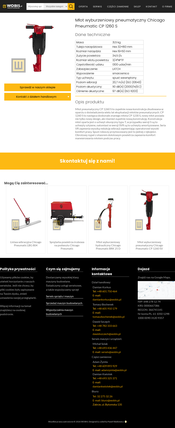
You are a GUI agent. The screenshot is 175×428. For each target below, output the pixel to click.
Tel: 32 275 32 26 (102, 396)
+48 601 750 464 (107, 291)
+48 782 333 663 (107, 325)
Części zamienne (118, 6)
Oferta (83, 6)
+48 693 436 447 (107, 347)
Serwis (97, 6)
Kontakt (151, 6)
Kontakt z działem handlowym (36, 97)
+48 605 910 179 (107, 308)
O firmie (167, 6)
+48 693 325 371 (107, 378)
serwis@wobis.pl (111, 352)
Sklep (137, 6)
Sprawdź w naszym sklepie (37, 87)
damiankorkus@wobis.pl (107, 299)
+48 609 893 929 (107, 365)
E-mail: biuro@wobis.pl (106, 400)
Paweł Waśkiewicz (116, 421)
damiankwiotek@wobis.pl (108, 386)
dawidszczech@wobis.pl (107, 333)
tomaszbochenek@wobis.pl (109, 316)
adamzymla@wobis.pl (114, 370)
